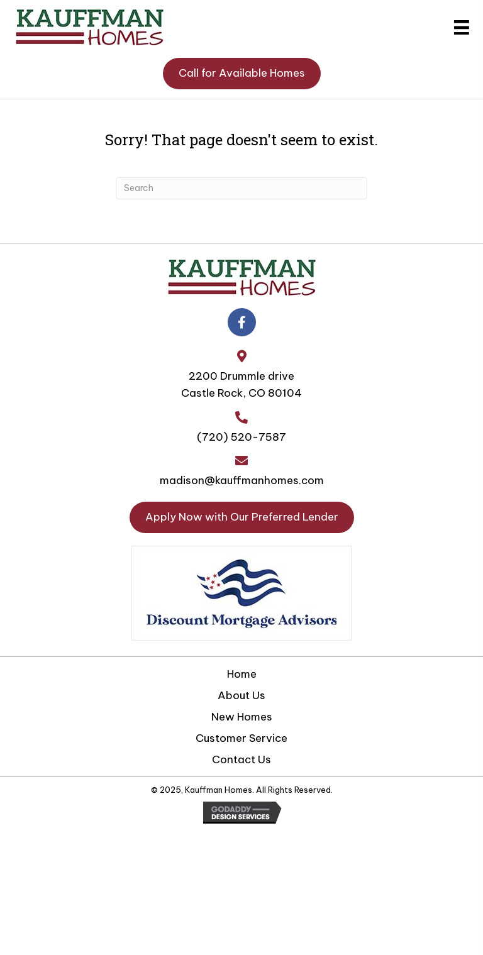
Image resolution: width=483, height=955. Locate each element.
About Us (241, 695)
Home (242, 674)
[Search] (241, 188)
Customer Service (241, 738)
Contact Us (241, 759)
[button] (242, 73)
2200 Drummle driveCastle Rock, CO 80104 (241, 384)
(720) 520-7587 (241, 437)
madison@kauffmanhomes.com (242, 480)
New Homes (241, 717)
